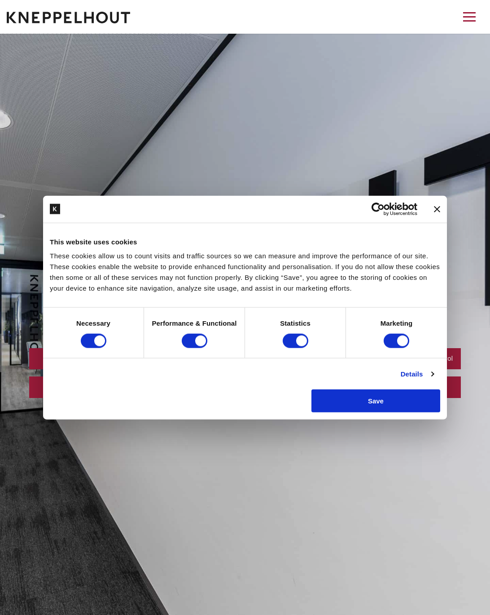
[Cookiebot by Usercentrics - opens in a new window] (378, 209)
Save (376, 401)
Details (412, 373)
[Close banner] (437, 209)
